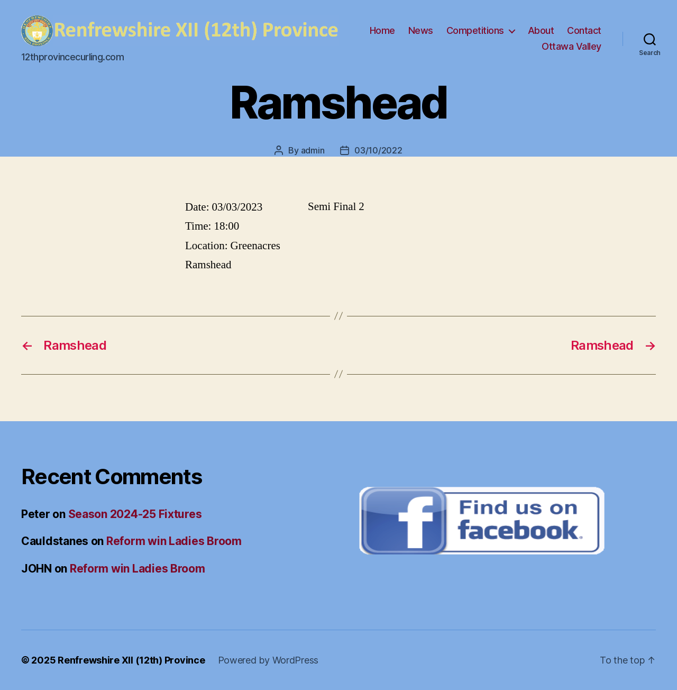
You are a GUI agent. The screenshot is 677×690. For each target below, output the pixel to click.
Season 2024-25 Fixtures (135, 514)
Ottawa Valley (571, 46)
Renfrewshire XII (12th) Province (131, 660)
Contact (584, 30)
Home (382, 30)
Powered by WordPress (268, 660)
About (541, 30)
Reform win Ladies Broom (174, 541)
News (420, 30)
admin (313, 150)
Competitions (475, 30)
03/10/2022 (378, 150)
